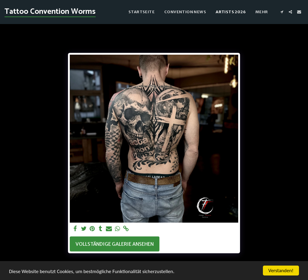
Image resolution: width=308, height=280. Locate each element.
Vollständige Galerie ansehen (114, 244)
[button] (282, 12)
